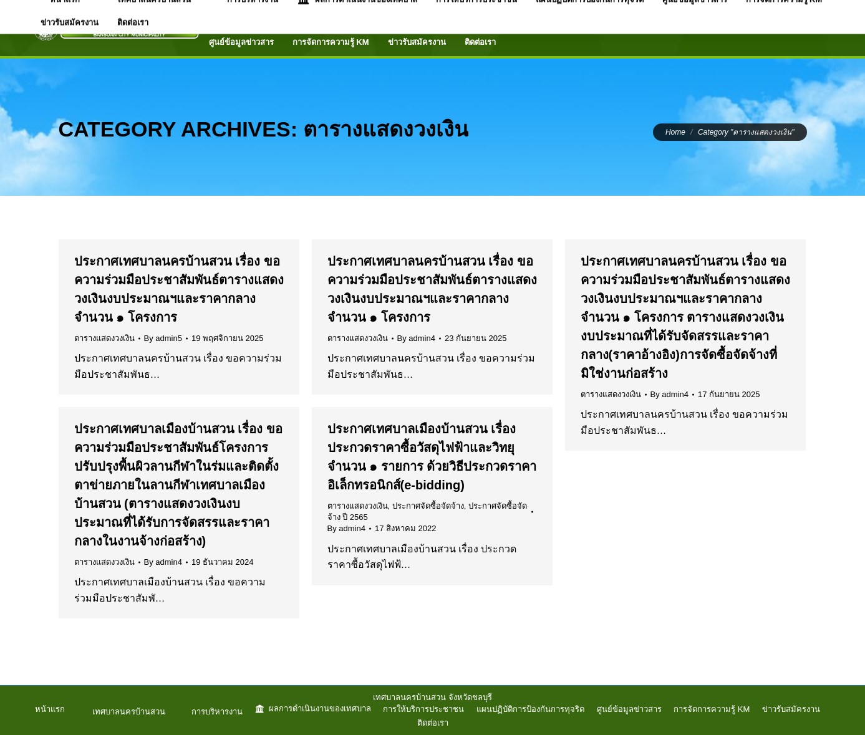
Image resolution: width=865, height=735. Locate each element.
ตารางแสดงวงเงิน (104, 338)
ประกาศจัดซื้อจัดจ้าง (428, 506)
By (163, 338)
